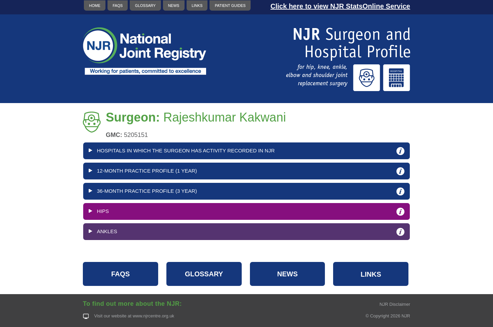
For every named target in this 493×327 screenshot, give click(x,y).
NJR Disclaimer (394, 304)
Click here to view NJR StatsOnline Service (340, 6)
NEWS (173, 5)
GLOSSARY (145, 5)
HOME (94, 5)
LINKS (197, 5)
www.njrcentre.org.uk (153, 315)
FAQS (118, 5)
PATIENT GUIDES (230, 5)
